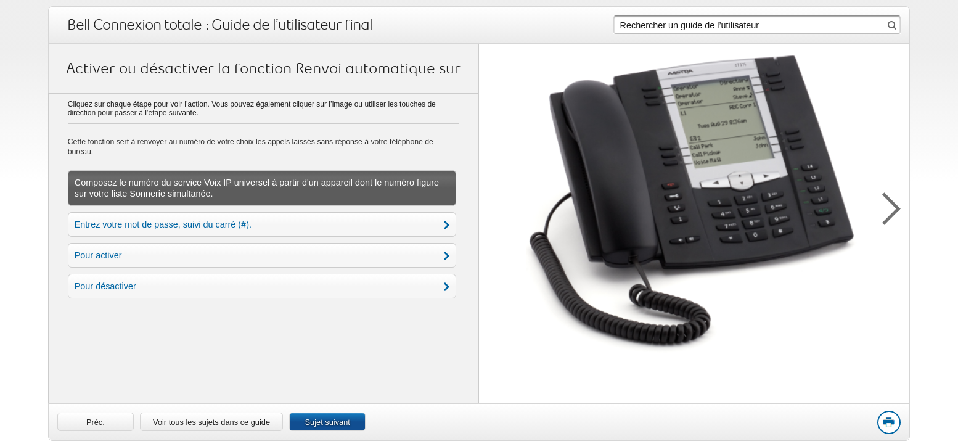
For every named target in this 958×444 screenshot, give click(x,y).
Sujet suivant (327, 422)
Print (888, 423)
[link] (95, 422)
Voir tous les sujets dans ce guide (211, 422)
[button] (884, 206)
